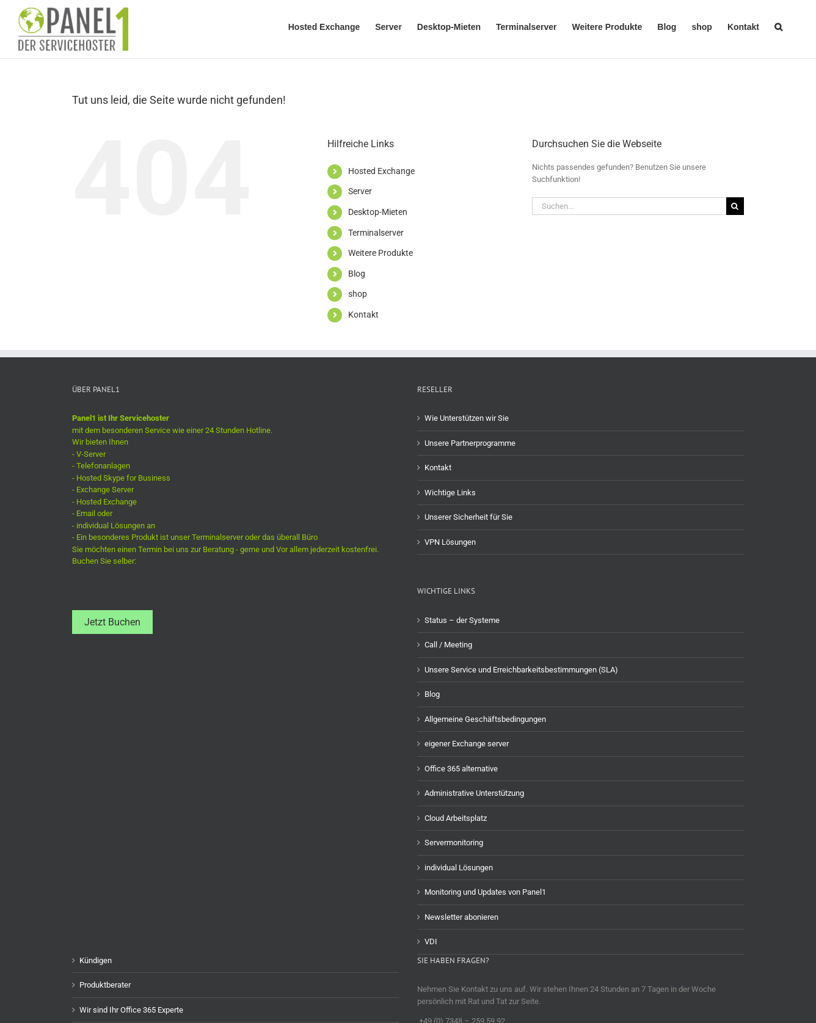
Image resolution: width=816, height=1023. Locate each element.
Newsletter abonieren (461, 917)
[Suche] (735, 206)
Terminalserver (376, 233)
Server (360, 191)
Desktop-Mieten (377, 212)
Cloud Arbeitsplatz (455, 818)
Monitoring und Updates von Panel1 (485, 892)
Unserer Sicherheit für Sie (468, 517)
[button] (778, 25)
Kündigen (95, 960)
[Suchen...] (629, 206)
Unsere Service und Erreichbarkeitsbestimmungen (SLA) (521, 669)
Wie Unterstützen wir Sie (466, 418)
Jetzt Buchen (112, 622)
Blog (356, 274)
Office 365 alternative (461, 768)
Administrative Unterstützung (474, 793)
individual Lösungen (458, 867)
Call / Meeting (448, 644)
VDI (430, 941)
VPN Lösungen (450, 542)
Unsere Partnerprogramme (469, 443)
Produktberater (105, 984)
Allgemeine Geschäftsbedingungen (485, 719)
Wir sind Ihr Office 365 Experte (131, 1009)
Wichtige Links (450, 492)
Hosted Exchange (381, 171)
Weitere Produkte (380, 253)
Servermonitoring (453, 842)
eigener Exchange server (466, 743)
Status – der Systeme (462, 620)
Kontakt (363, 314)
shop (357, 294)
